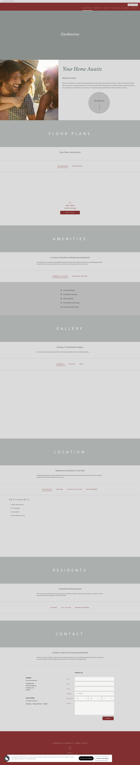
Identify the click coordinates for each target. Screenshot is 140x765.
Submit (108, 718)
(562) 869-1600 (8, 1)
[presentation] (84, 719)
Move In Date (70, 698)
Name (68, 679)
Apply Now (132, 4)
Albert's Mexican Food (17, 504)
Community (60, 364)
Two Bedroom (77, 166)
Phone (68, 688)
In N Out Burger (16, 508)
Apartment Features (80, 276)
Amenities (98, 8)
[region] (59, 758)
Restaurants (47, 489)
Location (115, 8)
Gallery (107, 8)
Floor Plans (87, 8)
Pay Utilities (66, 607)
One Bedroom (63, 166)
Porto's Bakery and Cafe (18, 515)
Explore (99, 100)
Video (81, 364)
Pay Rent (54, 607)
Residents (125, 8)
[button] (7, 758)
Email (68, 684)
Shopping (59, 489)
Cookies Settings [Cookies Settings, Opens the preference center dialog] (102, 758)
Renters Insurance (82, 607)
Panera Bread (15, 512)
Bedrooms (69, 693)
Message (69, 703)
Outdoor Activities (74, 489)
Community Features (60, 276)
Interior (72, 364)
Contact (134, 8)
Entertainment (92, 489)
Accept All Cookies (86, 758)
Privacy (70, 752)
